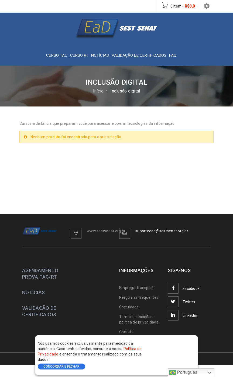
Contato (126, 332)
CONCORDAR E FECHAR (61, 366)
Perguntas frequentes (138, 297)
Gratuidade (129, 307)
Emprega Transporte (137, 288)
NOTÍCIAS (33, 292)
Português (183, 372)
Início (98, 91)
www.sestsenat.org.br (106, 231)
